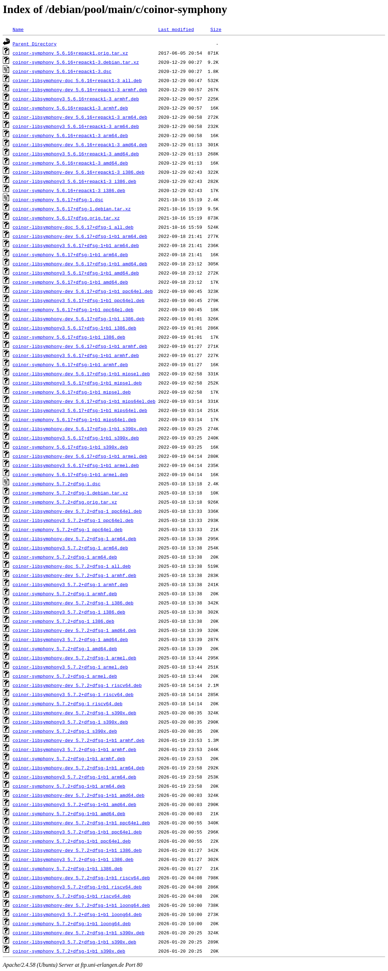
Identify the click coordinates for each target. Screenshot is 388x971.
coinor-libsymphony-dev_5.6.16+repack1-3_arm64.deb (80, 117)
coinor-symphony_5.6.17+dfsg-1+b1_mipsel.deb (72, 392)
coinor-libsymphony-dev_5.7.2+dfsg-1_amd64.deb (74, 630)
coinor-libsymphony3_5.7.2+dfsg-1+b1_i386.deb (73, 859)
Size (215, 29)
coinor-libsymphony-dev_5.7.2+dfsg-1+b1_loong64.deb (81, 905)
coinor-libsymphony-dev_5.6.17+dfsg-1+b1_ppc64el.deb (83, 291)
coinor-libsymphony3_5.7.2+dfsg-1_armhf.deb (70, 584)
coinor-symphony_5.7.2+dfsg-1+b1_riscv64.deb (72, 896)
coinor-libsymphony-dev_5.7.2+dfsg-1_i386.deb (73, 603)
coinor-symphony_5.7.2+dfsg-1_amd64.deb (65, 648)
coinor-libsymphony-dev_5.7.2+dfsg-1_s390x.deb (74, 712)
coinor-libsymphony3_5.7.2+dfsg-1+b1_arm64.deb (74, 777)
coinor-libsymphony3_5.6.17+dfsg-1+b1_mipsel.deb (77, 383)
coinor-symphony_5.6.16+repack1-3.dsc (62, 71)
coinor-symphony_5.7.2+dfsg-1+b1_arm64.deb (69, 786)
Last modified (176, 29)
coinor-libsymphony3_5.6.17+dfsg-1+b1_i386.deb (74, 328)
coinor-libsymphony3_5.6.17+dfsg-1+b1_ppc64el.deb (78, 300)
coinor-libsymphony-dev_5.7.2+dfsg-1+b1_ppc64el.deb (81, 822)
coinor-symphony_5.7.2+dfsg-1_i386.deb (63, 621)
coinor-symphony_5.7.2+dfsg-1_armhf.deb (65, 593)
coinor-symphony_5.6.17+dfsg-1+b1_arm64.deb (70, 254)
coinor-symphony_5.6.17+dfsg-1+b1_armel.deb (70, 474)
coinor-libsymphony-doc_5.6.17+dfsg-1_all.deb (73, 227)
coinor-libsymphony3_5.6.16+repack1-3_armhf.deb (76, 99)
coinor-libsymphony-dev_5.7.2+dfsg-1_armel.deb (74, 657)
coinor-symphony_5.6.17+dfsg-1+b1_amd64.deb (70, 282)
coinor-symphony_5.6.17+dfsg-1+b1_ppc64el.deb (73, 309)
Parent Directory (35, 44)
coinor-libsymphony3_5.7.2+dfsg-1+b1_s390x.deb (74, 942)
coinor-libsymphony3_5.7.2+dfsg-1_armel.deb (70, 667)
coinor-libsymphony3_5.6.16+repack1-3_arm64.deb (76, 126)
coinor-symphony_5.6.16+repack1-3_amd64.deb (70, 163)
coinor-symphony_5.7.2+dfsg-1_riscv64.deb (68, 703)
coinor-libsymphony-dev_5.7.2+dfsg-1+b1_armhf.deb (78, 740)
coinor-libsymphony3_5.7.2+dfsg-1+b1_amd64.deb (74, 804)
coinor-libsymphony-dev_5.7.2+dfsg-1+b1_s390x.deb (78, 932)
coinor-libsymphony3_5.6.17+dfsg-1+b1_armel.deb (76, 465)
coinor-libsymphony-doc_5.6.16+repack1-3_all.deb (77, 80)
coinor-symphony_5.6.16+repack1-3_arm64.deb (70, 135)
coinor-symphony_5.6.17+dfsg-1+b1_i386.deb (69, 337)
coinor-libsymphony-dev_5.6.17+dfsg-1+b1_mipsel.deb (81, 373)
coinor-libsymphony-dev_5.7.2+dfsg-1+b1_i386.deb (77, 850)
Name (18, 29)
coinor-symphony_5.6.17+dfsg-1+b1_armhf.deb (70, 364)
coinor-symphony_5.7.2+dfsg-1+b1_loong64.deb (72, 923)
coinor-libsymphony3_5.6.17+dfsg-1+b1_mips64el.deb (80, 410)
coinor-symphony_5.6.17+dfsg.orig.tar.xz (66, 218)
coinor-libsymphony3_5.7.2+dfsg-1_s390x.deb (70, 722)
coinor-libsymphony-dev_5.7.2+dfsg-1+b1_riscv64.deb (81, 877)
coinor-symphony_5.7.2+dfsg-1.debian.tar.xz (70, 493)
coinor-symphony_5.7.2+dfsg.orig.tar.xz (65, 502)
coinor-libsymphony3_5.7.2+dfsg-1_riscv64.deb (73, 694)
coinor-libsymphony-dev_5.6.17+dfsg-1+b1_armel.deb (80, 456)
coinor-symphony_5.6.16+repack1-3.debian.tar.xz (76, 62)
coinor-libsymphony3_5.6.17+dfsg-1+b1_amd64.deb (76, 273)
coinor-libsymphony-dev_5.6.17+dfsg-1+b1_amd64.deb (80, 263)
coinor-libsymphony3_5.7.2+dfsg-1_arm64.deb (70, 548)
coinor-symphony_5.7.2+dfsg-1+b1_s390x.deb (69, 951)
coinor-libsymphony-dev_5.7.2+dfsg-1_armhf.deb (74, 575)
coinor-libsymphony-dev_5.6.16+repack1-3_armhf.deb (80, 89)
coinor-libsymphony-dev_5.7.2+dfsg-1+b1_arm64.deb (78, 767)
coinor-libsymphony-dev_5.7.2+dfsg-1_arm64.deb (74, 538)
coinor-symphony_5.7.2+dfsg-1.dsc (57, 483)
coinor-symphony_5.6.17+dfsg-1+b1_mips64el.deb (74, 419)
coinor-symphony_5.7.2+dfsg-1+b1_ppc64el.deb (72, 841)
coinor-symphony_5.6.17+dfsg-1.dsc (58, 199)
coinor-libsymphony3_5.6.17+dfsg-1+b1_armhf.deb (76, 355)
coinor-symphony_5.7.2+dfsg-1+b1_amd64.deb (69, 813)
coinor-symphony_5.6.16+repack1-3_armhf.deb (70, 108)
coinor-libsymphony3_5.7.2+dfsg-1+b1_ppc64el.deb (77, 832)
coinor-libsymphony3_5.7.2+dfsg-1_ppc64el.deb (73, 520)
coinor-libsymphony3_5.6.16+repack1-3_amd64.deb (76, 153)
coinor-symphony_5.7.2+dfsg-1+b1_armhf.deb (69, 758)
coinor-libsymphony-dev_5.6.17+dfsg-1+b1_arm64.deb (80, 236)
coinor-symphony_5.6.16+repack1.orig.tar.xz (70, 53)
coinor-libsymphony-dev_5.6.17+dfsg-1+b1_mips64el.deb (84, 401)
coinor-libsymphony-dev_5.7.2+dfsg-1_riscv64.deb (77, 685)
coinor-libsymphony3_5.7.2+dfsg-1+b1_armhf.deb (74, 749)
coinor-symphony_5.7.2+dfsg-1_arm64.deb (65, 557)
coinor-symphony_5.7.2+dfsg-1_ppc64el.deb (68, 529)
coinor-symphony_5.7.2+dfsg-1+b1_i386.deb (68, 868)
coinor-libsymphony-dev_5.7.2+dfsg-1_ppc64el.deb (77, 511)
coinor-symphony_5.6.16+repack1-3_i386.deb (69, 190)
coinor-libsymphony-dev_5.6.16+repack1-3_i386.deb (78, 172)
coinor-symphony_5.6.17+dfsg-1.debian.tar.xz (72, 208)
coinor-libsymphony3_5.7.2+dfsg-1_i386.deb (69, 612)
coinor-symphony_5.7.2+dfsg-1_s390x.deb (65, 731)
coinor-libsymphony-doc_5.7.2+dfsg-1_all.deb (72, 566)
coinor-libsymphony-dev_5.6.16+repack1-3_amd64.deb (80, 144)
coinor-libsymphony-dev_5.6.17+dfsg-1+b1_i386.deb (78, 318)
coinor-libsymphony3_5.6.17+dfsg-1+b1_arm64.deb (76, 245)
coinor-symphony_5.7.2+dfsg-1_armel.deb (65, 676)
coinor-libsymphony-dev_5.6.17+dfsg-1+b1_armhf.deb (80, 346)
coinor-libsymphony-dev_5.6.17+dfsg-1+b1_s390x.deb (80, 428)
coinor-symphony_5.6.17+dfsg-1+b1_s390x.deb (70, 447)
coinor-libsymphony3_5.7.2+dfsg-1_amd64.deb (70, 639)
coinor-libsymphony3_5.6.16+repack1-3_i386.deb (74, 181)
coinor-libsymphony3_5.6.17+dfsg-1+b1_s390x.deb (76, 438)
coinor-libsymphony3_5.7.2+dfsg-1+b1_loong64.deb (77, 914)
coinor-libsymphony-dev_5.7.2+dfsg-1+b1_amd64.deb (78, 795)
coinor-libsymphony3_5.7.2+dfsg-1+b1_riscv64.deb (77, 887)
